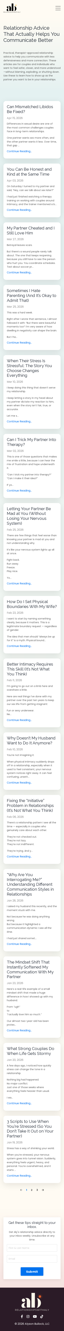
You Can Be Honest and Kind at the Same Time (29, 172)
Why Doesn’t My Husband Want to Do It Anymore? (31, 740)
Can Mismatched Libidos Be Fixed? (30, 109)
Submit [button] (32, 1271)
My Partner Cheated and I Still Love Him (31, 230)
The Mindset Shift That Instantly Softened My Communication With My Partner (30, 969)
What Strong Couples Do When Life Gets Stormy (30, 1051)
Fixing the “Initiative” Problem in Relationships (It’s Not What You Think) (30, 805)
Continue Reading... (19, 151)
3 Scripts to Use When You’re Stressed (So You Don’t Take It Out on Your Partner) (30, 1128)
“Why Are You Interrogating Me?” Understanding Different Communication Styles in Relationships (30, 884)
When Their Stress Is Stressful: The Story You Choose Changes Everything (29, 368)
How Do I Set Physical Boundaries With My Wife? (32, 604)
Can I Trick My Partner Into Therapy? (31, 442)
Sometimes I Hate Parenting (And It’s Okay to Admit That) (31, 295)
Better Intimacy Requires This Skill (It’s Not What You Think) (30, 669)
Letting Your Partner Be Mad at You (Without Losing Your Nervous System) (29, 516)
